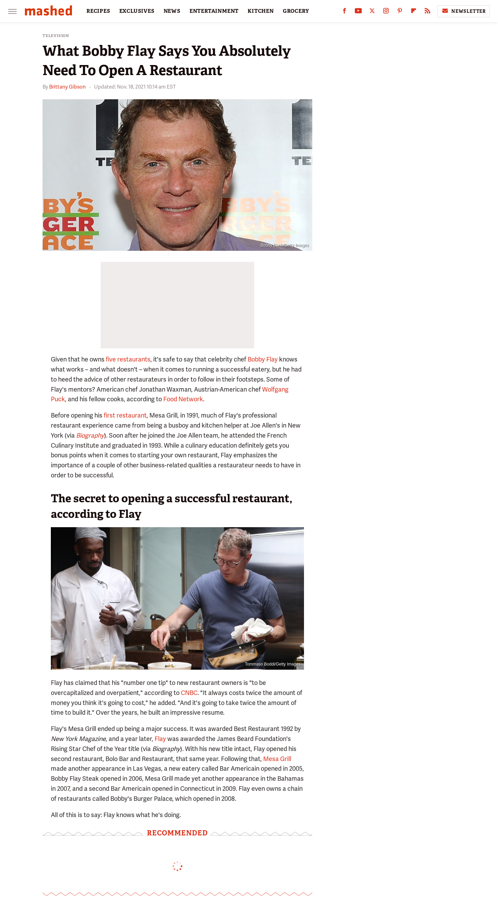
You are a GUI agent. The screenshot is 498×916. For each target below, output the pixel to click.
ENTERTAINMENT (214, 11)
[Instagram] (386, 12)
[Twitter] (372, 12)
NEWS (172, 11)
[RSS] (427, 12)
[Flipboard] (413, 12)
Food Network (183, 399)
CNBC (189, 693)
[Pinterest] (400, 12)
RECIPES (98, 11)
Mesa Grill (277, 759)
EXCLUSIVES (137, 11)
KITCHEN (261, 11)
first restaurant (125, 415)
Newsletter (463, 11)
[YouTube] (358, 12)
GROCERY (296, 11)
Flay (160, 739)
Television (56, 36)
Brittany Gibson (67, 86)
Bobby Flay (263, 359)
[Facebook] (344, 12)
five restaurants (128, 359)
